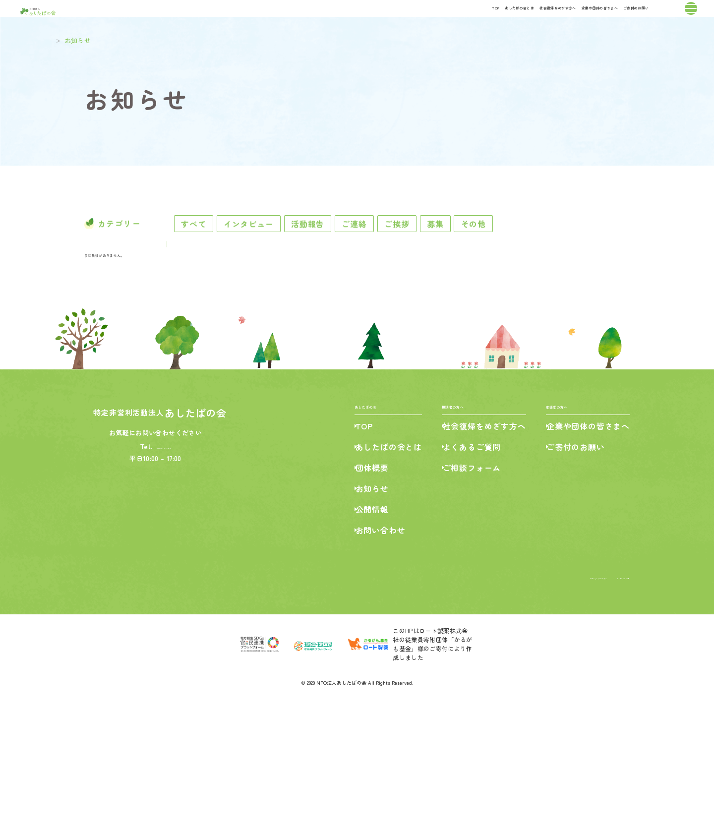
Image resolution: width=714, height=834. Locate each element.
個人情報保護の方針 (601, 707)
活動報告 (356, 252)
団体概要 (363, 598)
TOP (280, 19)
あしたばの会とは (334, 19)
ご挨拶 (477, 252)
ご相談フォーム (467, 598)
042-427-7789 (165, 571)
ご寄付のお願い (602, 19)
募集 (532, 252)
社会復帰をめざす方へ (422, 19)
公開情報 (363, 640)
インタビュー (281, 252)
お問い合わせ (372, 661)
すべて (209, 252)
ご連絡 (419, 252)
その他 (587, 252)
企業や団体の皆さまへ (518, 19)
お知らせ (363, 619)
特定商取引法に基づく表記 (524, 707)
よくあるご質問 (467, 578)
